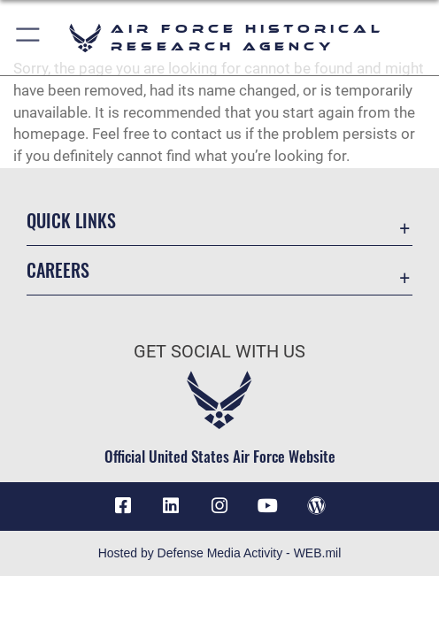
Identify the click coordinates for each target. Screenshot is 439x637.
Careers (58, 270)
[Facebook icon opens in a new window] (123, 506)
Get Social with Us (219, 352)
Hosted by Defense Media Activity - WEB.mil (220, 553)
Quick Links (71, 220)
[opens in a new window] (171, 506)
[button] (29, 37)
